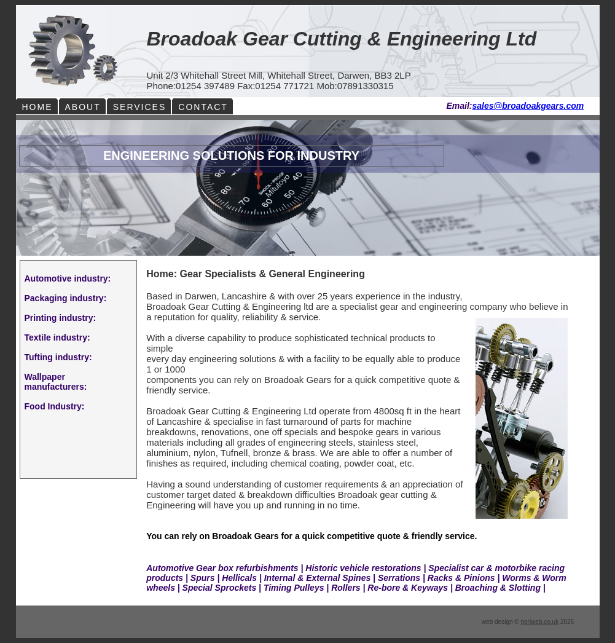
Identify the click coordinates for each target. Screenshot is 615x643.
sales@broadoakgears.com (528, 106)
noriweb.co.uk (539, 621)
